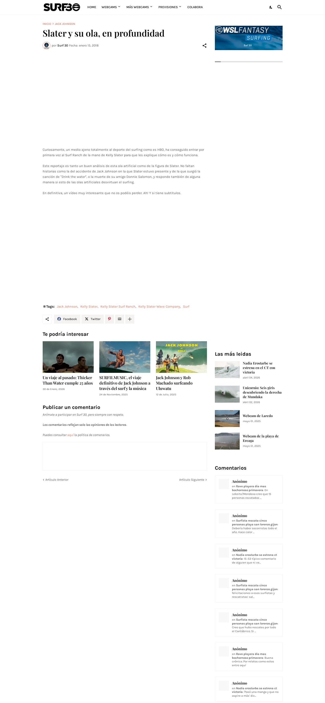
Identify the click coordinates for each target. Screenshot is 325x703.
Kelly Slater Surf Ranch (117, 306)
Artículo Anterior (56, 480)
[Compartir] (204, 45)
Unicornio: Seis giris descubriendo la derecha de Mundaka (262, 392)
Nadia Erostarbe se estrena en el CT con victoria (259, 367)
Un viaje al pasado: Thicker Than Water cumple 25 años (68, 380)
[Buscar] (279, 7)
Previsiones (168, 7)
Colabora (195, 7)
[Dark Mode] (271, 7)
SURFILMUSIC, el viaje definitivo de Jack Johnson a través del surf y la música (124, 383)
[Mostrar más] (129, 319)
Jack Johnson (65, 23)
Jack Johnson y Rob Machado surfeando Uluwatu (174, 383)
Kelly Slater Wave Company (159, 306)
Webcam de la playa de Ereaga (261, 438)
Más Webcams (137, 7)
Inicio (47, 23)
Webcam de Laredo (258, 416)
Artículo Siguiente (191, 480)
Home (91, 7)
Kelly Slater (89, 306)
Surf (186, 306)
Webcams (109, 7)
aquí (70, 435)
